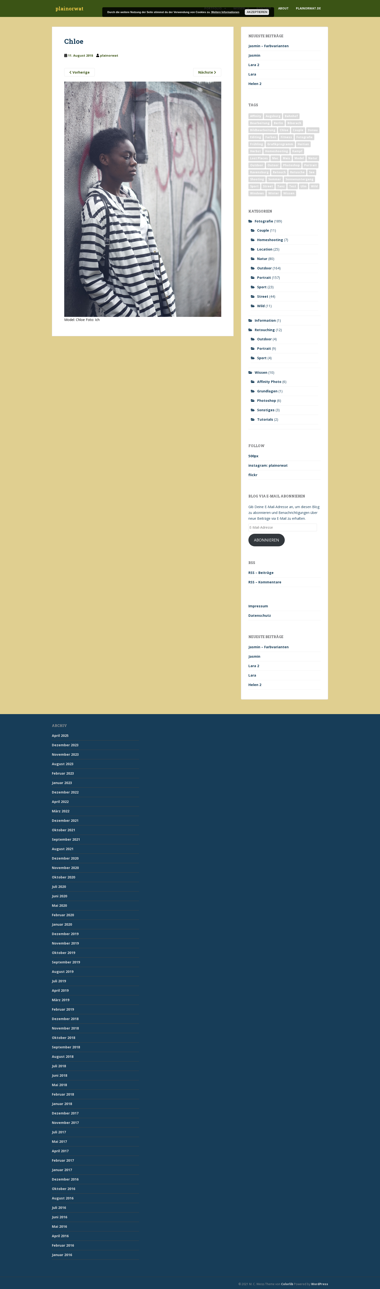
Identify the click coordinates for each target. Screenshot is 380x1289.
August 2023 (62, 764)
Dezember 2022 (65, 792)
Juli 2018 (59, 1066)
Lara (252, 74)
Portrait (264, 277)
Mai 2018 (59, 1085)
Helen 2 (254, 83)
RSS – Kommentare (264, 582)
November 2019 (65, 943)
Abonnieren (266, 540)
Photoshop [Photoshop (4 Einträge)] (291, 165)
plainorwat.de (308, 8)
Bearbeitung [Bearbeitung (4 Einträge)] (259, 123)
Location (264, 249)
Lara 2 (253, 64)
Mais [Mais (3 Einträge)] (286, 158)
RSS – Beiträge (261, 572)
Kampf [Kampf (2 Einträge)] (297, 151)
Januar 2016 (62, 1254)
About (283, 8)
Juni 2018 (59, 1075)
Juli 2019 (59, 981)
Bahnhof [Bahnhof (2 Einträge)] (291, 116)
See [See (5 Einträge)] (312, 172)
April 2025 (60, 735)
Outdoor (264, 268)
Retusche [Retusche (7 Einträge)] (297, 172)
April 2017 (60, 1151)
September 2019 (66, 962)
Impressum (258, 606)
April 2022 (60, 801)
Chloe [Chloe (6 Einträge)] (284, 130)
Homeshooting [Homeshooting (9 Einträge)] (276, 151)
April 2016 (60, 1236)
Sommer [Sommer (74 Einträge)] (274, 179)
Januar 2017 (62, 1169)
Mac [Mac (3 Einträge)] (275, 158)
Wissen (261, 372)
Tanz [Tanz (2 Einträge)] (281, 186)
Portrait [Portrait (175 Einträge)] (310, 165)
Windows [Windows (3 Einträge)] (257, 193)
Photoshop (266, 400)
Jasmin (254, 55)
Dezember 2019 (65, 933)
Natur (262, 258)
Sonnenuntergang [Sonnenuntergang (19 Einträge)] (299, 179)
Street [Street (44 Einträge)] (268, 186)
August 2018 (62, 1056)
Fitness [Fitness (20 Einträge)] (286, 137)
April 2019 (60, 990)
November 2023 (65, 754)
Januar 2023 (62, 782)
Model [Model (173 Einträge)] (299, 158)
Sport (262, 287)
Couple (263, 230)
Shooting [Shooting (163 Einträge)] (257, 179)
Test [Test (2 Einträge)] (292, 186)
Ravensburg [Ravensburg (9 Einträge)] (259, 172)
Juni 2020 (59, 896)
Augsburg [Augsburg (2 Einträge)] (273, 116)
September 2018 (66, 1047)
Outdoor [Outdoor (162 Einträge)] (256, 165)
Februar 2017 (63, 1160)
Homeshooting (270, 239)
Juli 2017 (59, 1132)
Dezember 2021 (65, 820)
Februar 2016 (63, 1245)
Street (262, 296)
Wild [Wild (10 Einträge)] (314, 186)
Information (265, 320)
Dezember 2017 (65, 1113)
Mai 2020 (59, 905)
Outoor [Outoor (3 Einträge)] (273, 165)
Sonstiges (266, 410)
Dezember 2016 (65, 1179)
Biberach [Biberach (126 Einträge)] (294, 123)
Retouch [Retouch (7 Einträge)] (279, 172)
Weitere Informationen (225, 12)
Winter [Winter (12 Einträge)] (273, 193)
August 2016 (62, 1198)
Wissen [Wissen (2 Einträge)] (288, 193)
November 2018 (65, 1028)
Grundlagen (267, 391)
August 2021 (62, 849)
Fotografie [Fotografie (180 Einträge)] (304, 137)
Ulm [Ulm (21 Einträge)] (304, 186)
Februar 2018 (63, 1094)
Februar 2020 (63, 915)
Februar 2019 (63, 1009)
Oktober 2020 (63, 877)
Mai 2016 (59, 1226)
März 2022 (60, 811)
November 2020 (65, 867)
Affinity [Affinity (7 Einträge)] (255, 116)
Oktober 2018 (63, 1037)
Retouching (265, 330)
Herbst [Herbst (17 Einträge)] (255, 151)
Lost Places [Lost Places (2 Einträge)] (259, 158)
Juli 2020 (59, 886)
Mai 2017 (59, 1141)
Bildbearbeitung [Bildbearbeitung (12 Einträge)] (262, 130)
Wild (261, 306)
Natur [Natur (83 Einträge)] (312, 158)
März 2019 (60, 1000)
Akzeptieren (257, 12)
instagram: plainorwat (268, 465)
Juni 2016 (59, 1217)
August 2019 (62, 971)
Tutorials (265, 419)
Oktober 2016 (63, 1188)
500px (253, 456)
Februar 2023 (63, 773)
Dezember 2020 (65, 858)
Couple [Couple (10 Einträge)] (298, 130)
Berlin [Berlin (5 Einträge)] (278, 123)
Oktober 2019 (63, 952)
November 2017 (65, 1122)
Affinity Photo (269, 381)
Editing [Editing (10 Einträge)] (255, 137)
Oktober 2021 (63, 830)
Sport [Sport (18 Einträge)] (254, 186)
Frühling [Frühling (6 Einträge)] (256, 144)
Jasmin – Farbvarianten (268, 46)
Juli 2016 (59, 1207)
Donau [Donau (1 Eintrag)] (313, 130)
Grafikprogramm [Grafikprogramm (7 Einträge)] (280, 144)
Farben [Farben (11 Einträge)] (270, 137)
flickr (252, 475)
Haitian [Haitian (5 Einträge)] (303, 144)
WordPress (319, 1284)
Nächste (207, 72)
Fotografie (264, 221)
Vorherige (79, 72)
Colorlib (287, 1284)
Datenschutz (259, 615)
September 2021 (66, 839)
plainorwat (69, 8)
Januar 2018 (62, 1103)
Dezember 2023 (65, 745)
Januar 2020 (62, 924)
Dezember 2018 (65, 1018)
